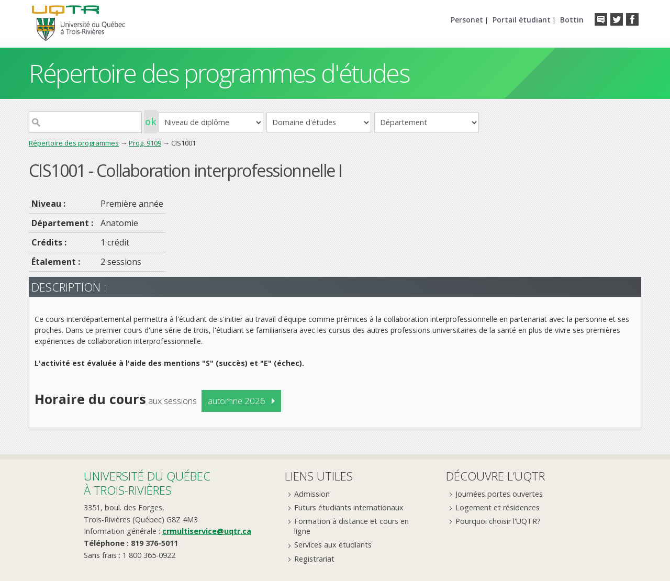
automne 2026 (236, 401)
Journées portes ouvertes (499, 494)
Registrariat (314, 559)
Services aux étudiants (333, 545)
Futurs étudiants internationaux (349, 507)
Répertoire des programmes (74, 143)
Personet (467, 20)
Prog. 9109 (145, 143)
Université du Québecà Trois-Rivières (147, 483)
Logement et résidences (497, 507)
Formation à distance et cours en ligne (351, 526)
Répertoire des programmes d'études (219, 73)
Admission (312, 494)
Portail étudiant (522, 20)
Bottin (572, 20)
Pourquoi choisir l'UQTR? (498, 521)
